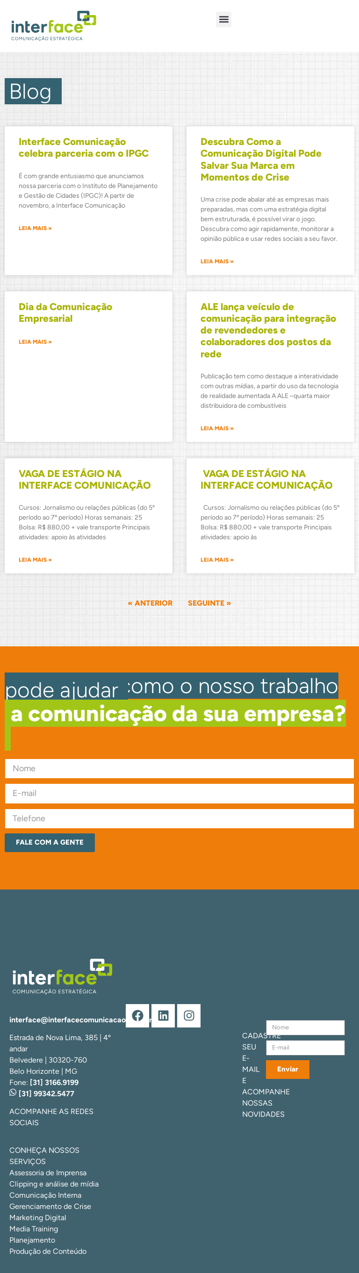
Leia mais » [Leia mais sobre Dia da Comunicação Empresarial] (35, 342)
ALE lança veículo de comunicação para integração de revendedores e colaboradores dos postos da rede (268, 330)
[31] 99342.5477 (41, 1093)
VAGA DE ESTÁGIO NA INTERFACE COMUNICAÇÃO (85, 479)
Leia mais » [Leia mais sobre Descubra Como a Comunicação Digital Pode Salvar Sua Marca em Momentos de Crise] (217, 261)
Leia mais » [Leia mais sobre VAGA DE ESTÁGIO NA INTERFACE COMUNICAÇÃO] (35, 560)
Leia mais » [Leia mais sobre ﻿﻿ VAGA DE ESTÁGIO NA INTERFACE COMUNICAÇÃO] (217, 560)
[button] (223, 19)
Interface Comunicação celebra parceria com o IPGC (84, 147)
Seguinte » (209, 603)
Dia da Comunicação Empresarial (65, 312)
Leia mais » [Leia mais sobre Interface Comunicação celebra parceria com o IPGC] (35, 228)
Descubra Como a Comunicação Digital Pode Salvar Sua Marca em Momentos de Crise (261, 159)
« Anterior (150, 603)
